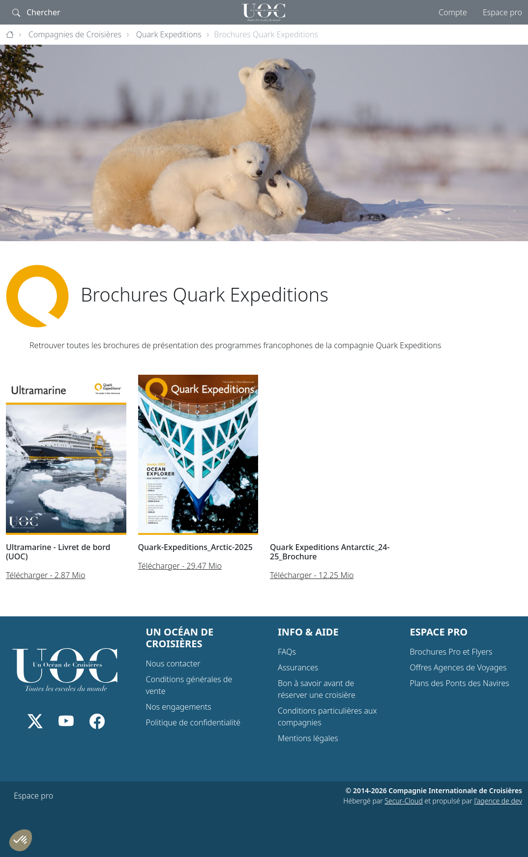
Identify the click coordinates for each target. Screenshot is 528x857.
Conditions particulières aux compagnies (327, 716)
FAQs (287, 651)
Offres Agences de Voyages (458, 667)
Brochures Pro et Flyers (451, 651)
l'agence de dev (498, 800)
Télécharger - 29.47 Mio (180, 565)
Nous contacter (173, 663)
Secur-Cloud (403, 800)
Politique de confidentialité (193, 722)
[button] (20, 840)
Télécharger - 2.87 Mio (45, 575)
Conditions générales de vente (189, 685)
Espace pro (502, 12)
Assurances (298, 667)
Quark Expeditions (169, 34)
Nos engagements (178, 706)
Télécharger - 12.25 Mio (312, 575)
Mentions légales (308, 738)
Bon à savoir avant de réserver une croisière (316, 689)
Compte (453, 12)
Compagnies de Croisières (75, 34)
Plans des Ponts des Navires (459, 683)
